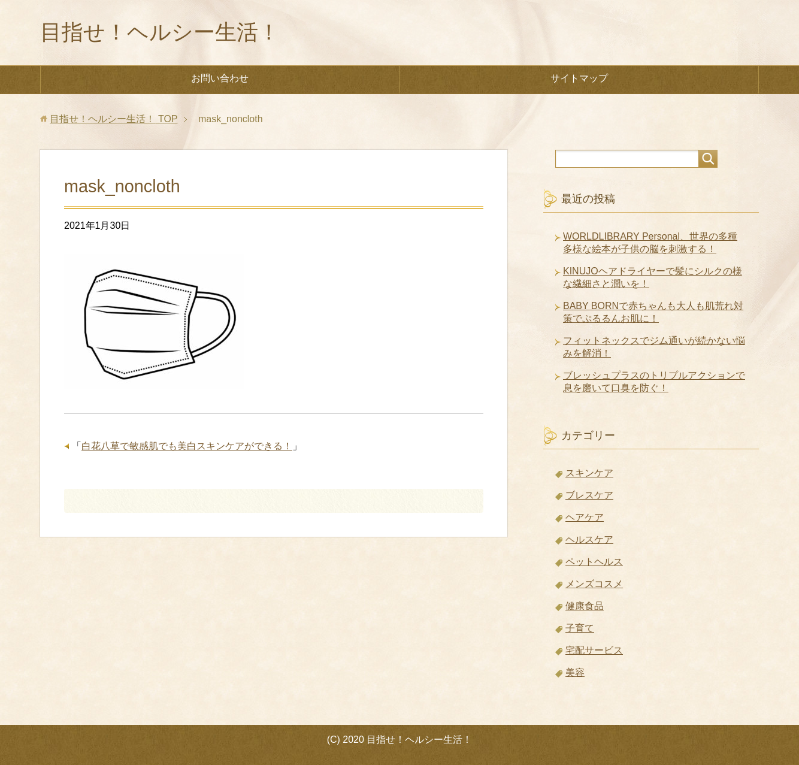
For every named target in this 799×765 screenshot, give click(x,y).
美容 (575, 672)
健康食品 (584, 606)
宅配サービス (594, 650)
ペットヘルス (594, 562)
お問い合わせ (220, 78)
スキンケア (589, 473)
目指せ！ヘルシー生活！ (160, 32)
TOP (113, 119)
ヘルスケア (589, 539)
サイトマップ (579, 78)
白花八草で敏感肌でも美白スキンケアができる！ (186, 446)
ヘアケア (584, 517)
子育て (579, 628)
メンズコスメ (594, 584)
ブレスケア (589, 495)
